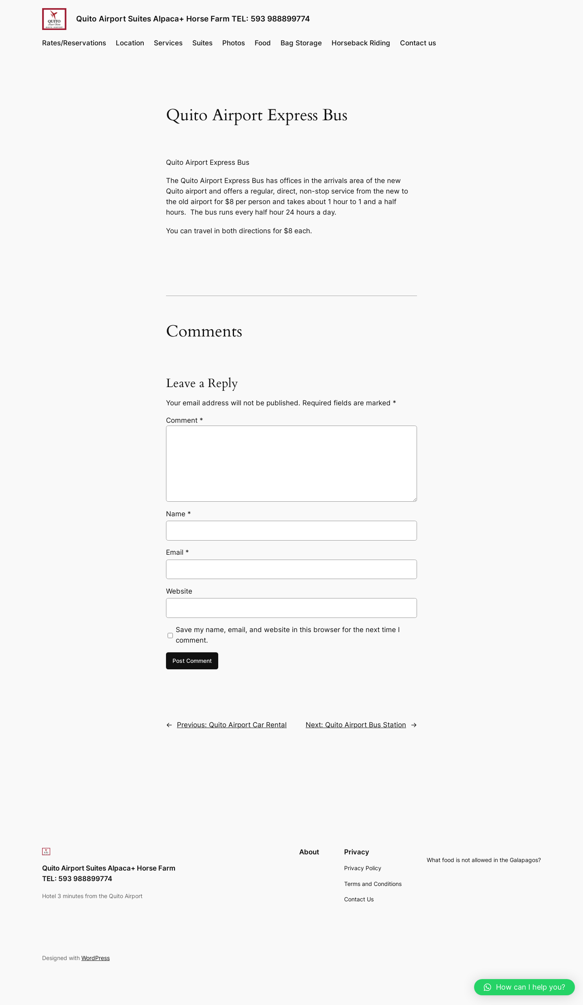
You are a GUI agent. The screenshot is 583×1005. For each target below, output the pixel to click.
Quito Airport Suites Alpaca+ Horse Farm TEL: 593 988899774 (193, 18)
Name (178, 514)
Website (179, 591)
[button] (524, 987)
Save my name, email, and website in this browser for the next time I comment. (288, 635)
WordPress (95, 957)
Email (177, 552)
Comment (184, 420)
